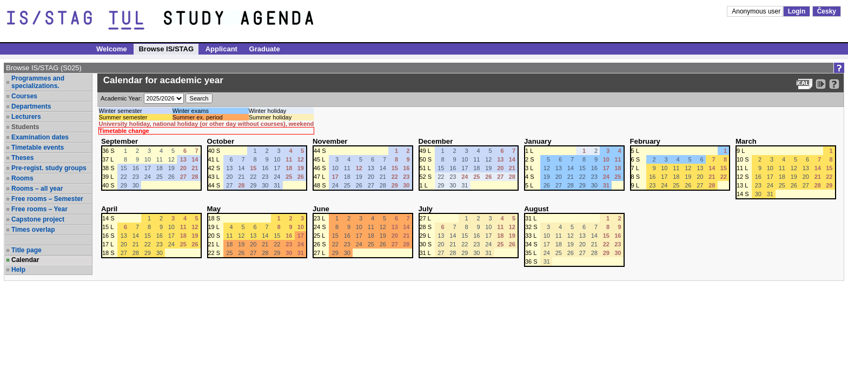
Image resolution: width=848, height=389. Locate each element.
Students (25, 127)
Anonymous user (757, 11)
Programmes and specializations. (37, 82)
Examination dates (40, 137)
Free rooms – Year (39, 209)
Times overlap (33, 229)
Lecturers (26, 116)
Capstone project (37, 219)
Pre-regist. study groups (49, 168)
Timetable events (37, 147)
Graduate (264, 49)
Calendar (25, 260)
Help (18, 269)
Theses (22, 158)
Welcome (111, 49)
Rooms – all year (37, 188)
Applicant (221, 49)
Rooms (22, 178)
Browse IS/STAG (166, 49)
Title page (26, 250)
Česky (826, 11)
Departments (31, 106)
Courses (24, 96)
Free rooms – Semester (47, 199)
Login (797, 11)
